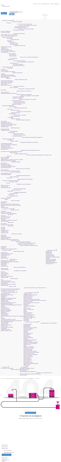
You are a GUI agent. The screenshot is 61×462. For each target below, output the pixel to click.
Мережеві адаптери (10, 112)
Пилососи (3, 271)
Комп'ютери (7, 68)
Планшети (6, 22)
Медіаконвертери (9, 131)
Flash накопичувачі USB (6, 83)
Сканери (5, 182)
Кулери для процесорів (6, 46)
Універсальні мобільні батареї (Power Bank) (20, 150)
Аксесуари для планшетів (13, 33)
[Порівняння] (42, 11)
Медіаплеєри (4, 223)
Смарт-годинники (5, 157)
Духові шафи (3, 257)
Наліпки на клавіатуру (6, 31)
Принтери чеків (4, 186)
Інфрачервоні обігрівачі (51, 260)
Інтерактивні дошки (10, 240)
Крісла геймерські (27, 358)
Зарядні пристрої (9, 152)
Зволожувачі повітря (50, 255)
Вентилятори (49, 253)
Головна (35, 3)
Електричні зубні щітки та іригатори (31, 302)
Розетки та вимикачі (28, 355)
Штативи (3, 227)
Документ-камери (5, 238)
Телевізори (3, 211)
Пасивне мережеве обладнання (15, 119)
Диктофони (6, 177)
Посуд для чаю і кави (28, 348)
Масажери (26, 304)
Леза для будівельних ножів (7, 321)
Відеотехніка (7, 222)
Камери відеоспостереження (30, 339)
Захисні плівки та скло (6, 145)
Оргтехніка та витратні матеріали (9, 180)
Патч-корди (3, 121)
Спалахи (3, 229)
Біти (2, 317)
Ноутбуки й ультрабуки (11, 21)
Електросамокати (28, 298)
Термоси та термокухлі (29, 346)
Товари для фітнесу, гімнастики (30, 294)
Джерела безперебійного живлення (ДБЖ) (20, 95)
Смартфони (7, 139)
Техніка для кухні (9, 259)
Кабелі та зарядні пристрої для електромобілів (30, 373)
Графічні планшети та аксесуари (16, 91)
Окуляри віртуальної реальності (15, 175)
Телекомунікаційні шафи (12, 133)
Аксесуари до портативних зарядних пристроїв (11, 151)
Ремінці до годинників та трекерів (8, 160)
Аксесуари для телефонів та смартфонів (19, 142)
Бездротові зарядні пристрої (14, 153)
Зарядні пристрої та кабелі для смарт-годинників (12, 159)
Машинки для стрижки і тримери (8, 282)
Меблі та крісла (27, 357)
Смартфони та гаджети (7, 138)
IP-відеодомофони (28, 324)
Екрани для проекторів (6, 237)
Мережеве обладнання (7, 105)
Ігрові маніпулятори (5, 164)
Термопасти (3, 47)
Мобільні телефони (10, 141)
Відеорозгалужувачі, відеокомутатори (18, 243)
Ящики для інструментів (6, 310)
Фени (2, 279)
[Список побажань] (42, 9)
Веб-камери (3, 89)
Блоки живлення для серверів (7, 75)
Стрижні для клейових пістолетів (8, 319)
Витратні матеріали (10, 200)
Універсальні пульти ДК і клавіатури (8, 213)
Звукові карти (7, 59)
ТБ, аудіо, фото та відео (7, 208)
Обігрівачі (48, 258)
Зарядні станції (27, 364)
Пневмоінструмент (5, 301)
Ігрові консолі (4, 163)
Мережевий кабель (5, 129)
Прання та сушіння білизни (13, 267)
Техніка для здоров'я (28, 301)
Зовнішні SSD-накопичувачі (7, 80)
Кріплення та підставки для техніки (17, 244)
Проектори (3, 235)
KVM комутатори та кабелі (13, 134)
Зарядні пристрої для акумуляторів (8, 248)
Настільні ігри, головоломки (7, 368)
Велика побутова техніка (12, 251)
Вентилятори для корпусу (6, 50)
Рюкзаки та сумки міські (29, 309)
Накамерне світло (5, 230)
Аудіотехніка (7, 214)
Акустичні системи (5, 218)
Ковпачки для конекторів (6, 123)
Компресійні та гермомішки (29, 317)
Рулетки (3, 306)
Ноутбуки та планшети (7, 20)
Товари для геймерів (10, 161)
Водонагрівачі (49, 251)
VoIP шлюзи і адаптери (11, 136)
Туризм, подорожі (27, 313)
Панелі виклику (27, 326)
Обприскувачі (4, 328)
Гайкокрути (3, 297)
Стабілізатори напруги (11, 98)
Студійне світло (4, 231)
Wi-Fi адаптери (8, 113)
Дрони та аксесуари (11, 172)
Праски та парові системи (7, 276)
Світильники (26, 335)
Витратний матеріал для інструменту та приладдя (12, 316)
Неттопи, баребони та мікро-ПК (8, 71)
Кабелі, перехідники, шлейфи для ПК (17, 61)
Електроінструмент (5, 293)
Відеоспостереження (28, 337)
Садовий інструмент (5, 329)
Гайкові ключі (4, 312)
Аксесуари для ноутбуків (12, 30)
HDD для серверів (5, 77)
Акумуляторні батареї (11, 100)
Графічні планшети (5, 92)
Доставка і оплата (45, 3)
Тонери (2, 206)
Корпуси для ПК (8, 53)
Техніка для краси (9, 278)
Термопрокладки (5, 49)
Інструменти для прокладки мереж (8, 124)
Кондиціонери (49, 252)
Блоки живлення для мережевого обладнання (21, 137)
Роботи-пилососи (5, 274)
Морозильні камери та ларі (7, 253)
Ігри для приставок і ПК (6, 167)
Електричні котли (49, 263)
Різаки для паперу (9, 193)
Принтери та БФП (9, 181)
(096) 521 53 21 (5, 446)
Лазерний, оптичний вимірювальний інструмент (11, 304)
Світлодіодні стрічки (28, 333)
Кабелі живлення (9, 55)
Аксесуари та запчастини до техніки (9, 290)
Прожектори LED (27, 336)
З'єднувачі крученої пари (6, 125)
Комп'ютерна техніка (6, 67)
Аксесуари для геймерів (6, 165)
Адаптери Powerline (10, 116)
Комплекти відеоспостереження (31, 342)
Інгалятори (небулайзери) (29, 306)
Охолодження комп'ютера (13, 45)
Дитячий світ (4, 367)
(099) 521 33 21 (5, 448)
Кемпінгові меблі (27, 361)
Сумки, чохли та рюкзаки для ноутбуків (18, 25)
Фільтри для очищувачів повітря (53, 257)
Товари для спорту (28, 293)
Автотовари (23, 367)
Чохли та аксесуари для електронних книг (10, 171)
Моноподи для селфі (5, 146)
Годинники (6, 156)
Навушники (3, 215)
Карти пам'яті (4, 84)
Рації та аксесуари (10, 176)
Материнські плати (10, 39)
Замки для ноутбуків (5, 32)
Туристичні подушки (28, 316)
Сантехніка (26, 365)
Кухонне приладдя (28, 350)
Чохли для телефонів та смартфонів (9, 144)
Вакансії (3, 460)
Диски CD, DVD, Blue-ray (6, 85)
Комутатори (7, 109)
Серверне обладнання (11, 72)
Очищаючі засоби (9, 195)
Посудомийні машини (5, 254)
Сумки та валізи (27, 308)
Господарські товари (28, 362)
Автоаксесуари (23, 375)
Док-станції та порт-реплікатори (16, 24)
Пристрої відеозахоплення (13, 102)
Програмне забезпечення (13, 65)
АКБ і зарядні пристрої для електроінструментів (11, 320)
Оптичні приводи (9, 58)
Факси (4, 199)
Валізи (25, 310)
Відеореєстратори (28, 341)
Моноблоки (3, 69)
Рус (3, 4)
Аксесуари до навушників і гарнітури (9, 220)
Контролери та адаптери (13, 60)
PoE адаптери (7, 132)
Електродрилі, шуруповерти (7, 294)
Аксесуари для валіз (28, 312)
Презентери (3, 236)
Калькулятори (7, 194)
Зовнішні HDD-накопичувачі (7, 81)
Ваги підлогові (27, 303)
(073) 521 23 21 (5, 445)
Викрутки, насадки (5, 311)
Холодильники (4, 252)
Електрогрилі (4, 263)
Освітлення (26, 331)
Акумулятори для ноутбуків (13, 27)
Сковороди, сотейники (29, 347)
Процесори (6, 38)
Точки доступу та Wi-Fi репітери (16, 111)
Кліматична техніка (51, 250)
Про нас (39, 3)
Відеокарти (6, 40)
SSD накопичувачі (9, 43)
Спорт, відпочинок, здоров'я (31, 292)
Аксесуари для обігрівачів (51, 262)
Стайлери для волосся (6, 280)
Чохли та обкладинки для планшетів (9, 35)
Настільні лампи (27, 334)
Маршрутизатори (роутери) (14, 107)
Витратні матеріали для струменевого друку (11, 205)
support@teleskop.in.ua (9, 452)
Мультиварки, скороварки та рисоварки (10, 261)
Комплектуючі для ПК (6, 37)
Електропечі (3, 265)
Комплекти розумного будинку (30, 327)
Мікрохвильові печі (5, 262)
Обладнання (3, 307)
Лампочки (26, 332)
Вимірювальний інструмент (7, 303)
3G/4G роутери (8, 106)
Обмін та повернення (55, 3)
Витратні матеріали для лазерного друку (10, 204)
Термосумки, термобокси (29, 315)
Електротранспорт (28, 297)
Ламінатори (7, 191)
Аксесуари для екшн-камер (7, 224)
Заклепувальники (5, 313)
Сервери (3, 73)
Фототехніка (7, 225)
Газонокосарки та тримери (7, 327)
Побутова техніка (5, 250)
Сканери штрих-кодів (5, 187)
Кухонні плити (4, 255)
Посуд (25, 345)
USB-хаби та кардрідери (12, 96)
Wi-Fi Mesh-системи (10, 110)
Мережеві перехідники (11, 104)
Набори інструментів (5, 309)
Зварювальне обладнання (6, 299)
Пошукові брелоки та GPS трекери (17, 179)
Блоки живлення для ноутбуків (14, 26)
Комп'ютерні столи (28, 360)
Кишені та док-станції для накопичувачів (19, 57)
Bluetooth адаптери (10, 118)
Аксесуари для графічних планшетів (9, 93)
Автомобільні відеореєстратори (27, 368)
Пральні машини (4, 268)
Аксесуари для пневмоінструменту (8, 302)
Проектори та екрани (11, 233)
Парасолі (26, 311)
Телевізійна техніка (10, 209)
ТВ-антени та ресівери (6, 212)
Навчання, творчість (10, 369)
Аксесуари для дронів (6, 174)
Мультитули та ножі (28, 318)
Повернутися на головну (30, 412)
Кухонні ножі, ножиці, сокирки (30, 351)
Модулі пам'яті (8, 42)
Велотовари (26, 320)
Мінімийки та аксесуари (6, 325)
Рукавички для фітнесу (28, 295)
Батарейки (3, 247)
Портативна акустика (6, 216)
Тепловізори (26, 319)
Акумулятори (4, 246)
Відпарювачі (3, 275)
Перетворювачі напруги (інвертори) (28, 371)
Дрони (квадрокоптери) (6, 173)
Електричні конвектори (51, 259)
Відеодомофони (27, 325)
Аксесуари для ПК (9, 63)
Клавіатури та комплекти (12, 86)
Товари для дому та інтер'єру (31, 322)
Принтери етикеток (5, 185)
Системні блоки (4, 70)
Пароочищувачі (4, 273)
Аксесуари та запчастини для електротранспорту (35, 300)
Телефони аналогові (5, 198)
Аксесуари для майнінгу (12, 64)
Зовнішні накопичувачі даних (14, 79)
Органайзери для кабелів (6, 143)
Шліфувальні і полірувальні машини (8, 298)
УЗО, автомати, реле (28, 356)
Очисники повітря (50, 254)
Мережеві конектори (5, 122)
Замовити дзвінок (6, 454)
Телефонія (6, 197)
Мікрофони (3, 219)
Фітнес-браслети (5, 158)
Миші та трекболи (9, 87)
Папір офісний (4, 201)
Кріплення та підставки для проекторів (9, 239)
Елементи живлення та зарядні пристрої (19, 245)
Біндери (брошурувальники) (13, 192)
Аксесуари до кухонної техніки (7, 291)
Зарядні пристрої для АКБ (13, 101)
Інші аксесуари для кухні (29, 353)
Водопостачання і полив (6, 330)
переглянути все (4, 52)
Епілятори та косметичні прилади (8, 284)
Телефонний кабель (5, 130)
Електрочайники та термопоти (8, 260)
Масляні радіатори (50, 261)
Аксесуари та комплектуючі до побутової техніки (23, 287)
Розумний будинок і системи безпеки (40, 323)
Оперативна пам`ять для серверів (8, 76)
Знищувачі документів (11, 189)
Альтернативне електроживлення (31, 363)
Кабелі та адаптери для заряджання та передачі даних (26, 155)
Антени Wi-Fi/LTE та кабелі (13, 115)
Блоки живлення (8, 54)
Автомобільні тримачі (24, 369)
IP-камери (26, 338)
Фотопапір (3, 202)
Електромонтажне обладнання (30, 354)
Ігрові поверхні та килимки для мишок (18, 88)
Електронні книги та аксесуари (15, 168)
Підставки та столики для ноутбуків (17, 28)
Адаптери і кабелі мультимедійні (15, 241)
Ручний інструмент (5, 308)
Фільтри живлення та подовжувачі (16, 94)
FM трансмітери (23, 370)
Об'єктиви (3, 228)
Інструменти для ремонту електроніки (18, 99)
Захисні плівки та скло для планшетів (9, 34)
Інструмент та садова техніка (8, 292)
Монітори (5, 78)
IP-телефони (7, 117)
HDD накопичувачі (9, 44)
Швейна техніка (8, 286)
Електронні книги (4, 169)
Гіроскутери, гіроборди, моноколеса (32, 299)
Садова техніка (4, 326)
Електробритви (4, 283)
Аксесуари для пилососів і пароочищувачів (10, 288)
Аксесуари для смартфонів (7, 148)
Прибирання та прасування (13, 270)
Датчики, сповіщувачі (28, 328)
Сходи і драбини (4, 323)
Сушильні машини (5, 269)
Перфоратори (4, 295)
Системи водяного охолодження (8, 51)
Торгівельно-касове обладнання (16, 184)
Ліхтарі (25, 307)
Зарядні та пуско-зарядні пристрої (36, 372)
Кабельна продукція (10, 127)
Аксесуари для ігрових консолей (8, 166)
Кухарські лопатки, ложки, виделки (31, 352)
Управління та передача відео (30, 343)
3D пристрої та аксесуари (13, 188)
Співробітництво (5, 459)
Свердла (3, 318)
